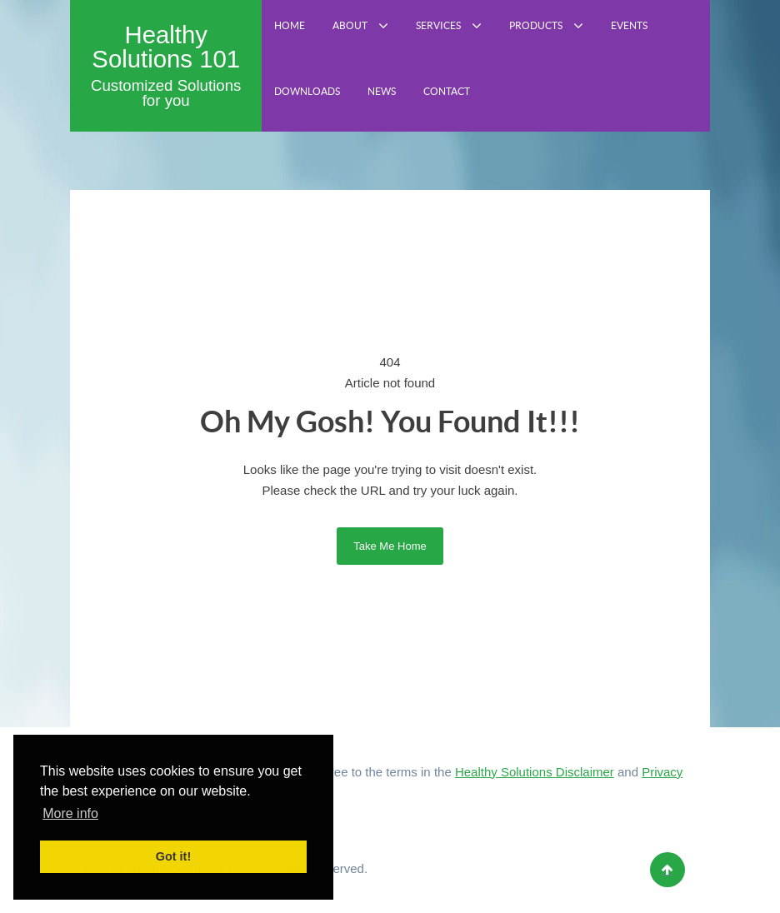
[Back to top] (667, 869)
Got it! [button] (173, 856)
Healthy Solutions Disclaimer (534, 772)
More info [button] (70, 813)
